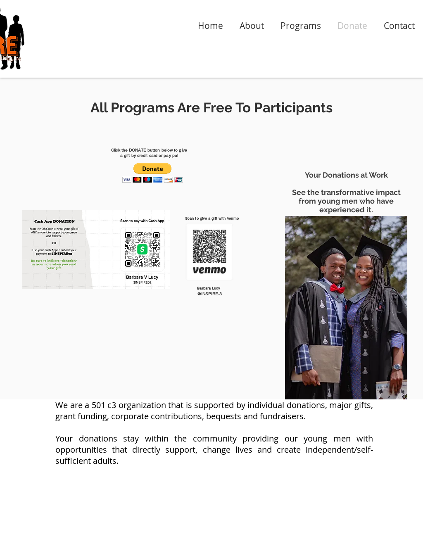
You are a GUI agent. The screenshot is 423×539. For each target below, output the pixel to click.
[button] (152, 173)
